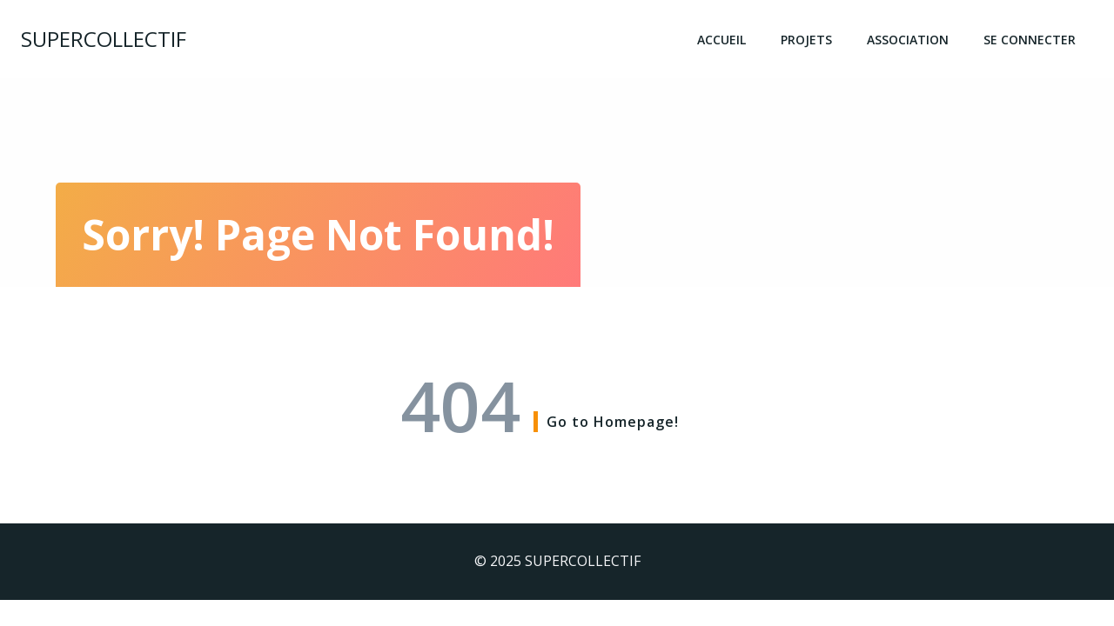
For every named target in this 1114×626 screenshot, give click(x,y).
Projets (806, 39)
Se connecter (1029, 39)
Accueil (721, 39)
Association (908, 39)
